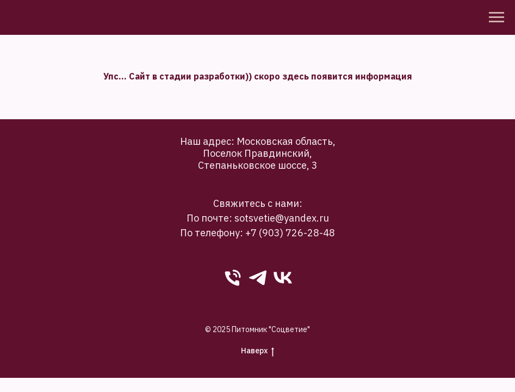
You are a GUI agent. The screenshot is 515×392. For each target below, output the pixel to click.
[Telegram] (258, 278)
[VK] (283, 278)
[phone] (233, 278)
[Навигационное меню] (496, 17)
